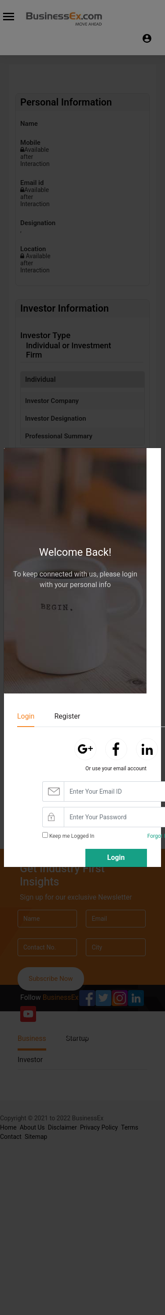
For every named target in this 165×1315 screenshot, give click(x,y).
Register (67, 716)
